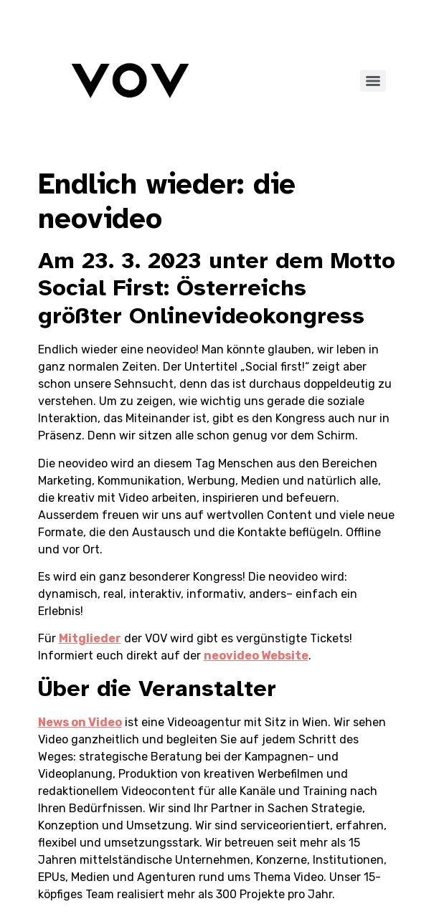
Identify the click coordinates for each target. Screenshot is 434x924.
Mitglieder (90, 638)
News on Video (80, 722)
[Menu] (373, 81)
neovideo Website (256, 655)
